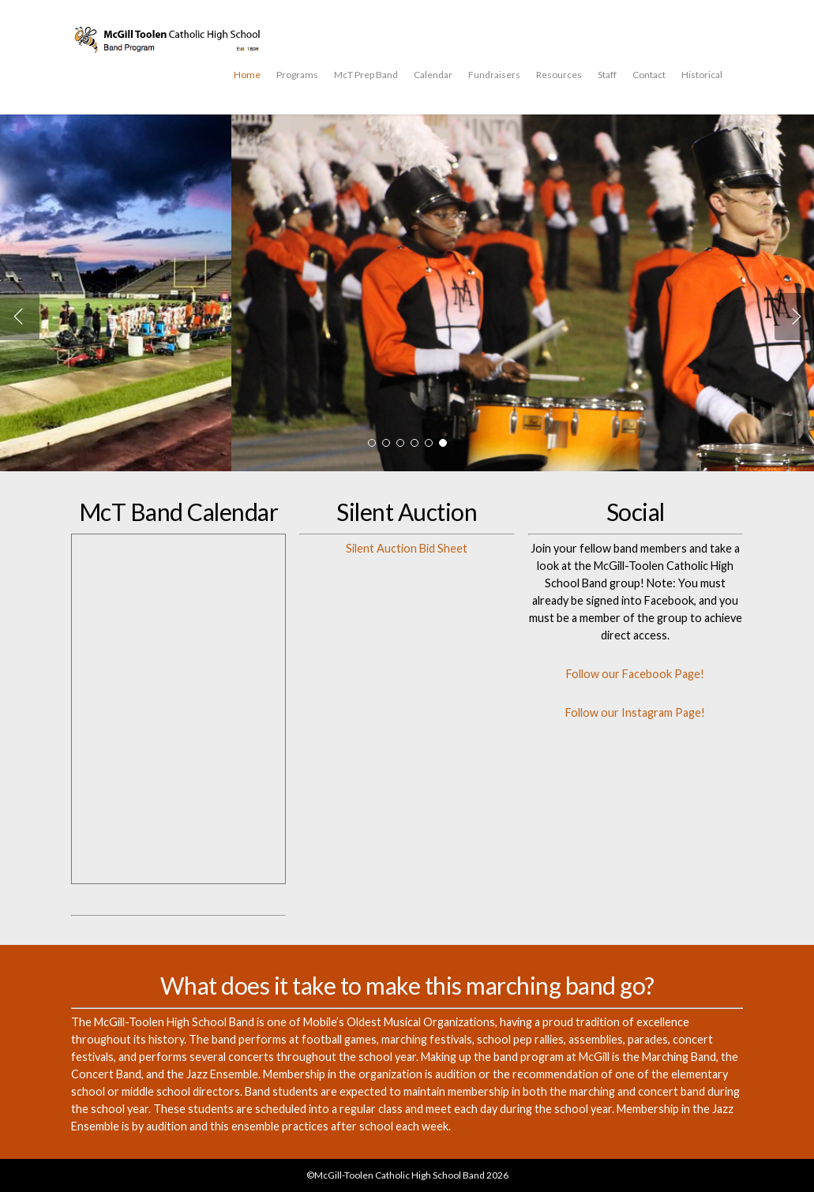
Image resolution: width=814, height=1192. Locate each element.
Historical (701, 75)
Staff (607, 75)
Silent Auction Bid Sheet (406, 548)
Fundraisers (494, 75)
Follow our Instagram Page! (635, 712)
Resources (559, 75)
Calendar (433, 75)
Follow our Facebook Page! (635, 673)
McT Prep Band (366, 75)
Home (247, 75)
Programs (297, 75)
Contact (649, 75)
